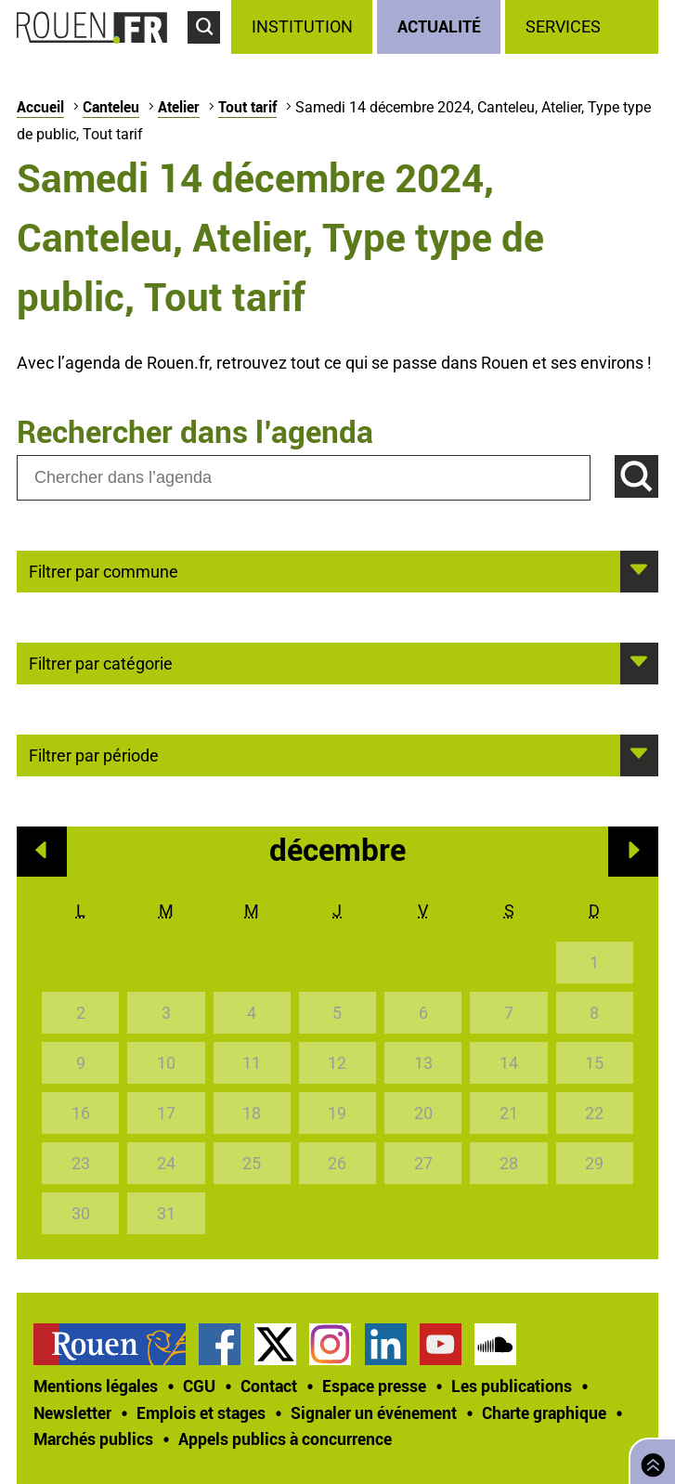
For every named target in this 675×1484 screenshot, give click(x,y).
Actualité (439, 26)
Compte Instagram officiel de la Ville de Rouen (330, 1344)
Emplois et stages (201, 1412)
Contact (268, 1385)
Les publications (511, 1385)
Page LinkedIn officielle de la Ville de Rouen (386, 1344)
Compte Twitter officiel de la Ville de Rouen (275, 1344)
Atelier (179, 107)
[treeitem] (304, 27)
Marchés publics (93, 1438)
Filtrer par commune (103, 570)
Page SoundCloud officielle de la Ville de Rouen (495, 1344)
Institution (302, 26)
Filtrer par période (94, 754)
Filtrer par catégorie (101, 662)
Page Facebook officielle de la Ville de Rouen (219, 1344)
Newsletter (72, 1412)
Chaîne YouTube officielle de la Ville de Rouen (440, 1344)
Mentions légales (95, 1385)
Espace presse (374, 1385)
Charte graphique (544, 1412)
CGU (199, 1385)
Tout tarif (247, 107)
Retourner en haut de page (649, 1459)
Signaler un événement (374, 1412)
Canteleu (111, 107)
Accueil (40, 107)
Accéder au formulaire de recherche (209, 52)
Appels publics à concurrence (285, 1438)
